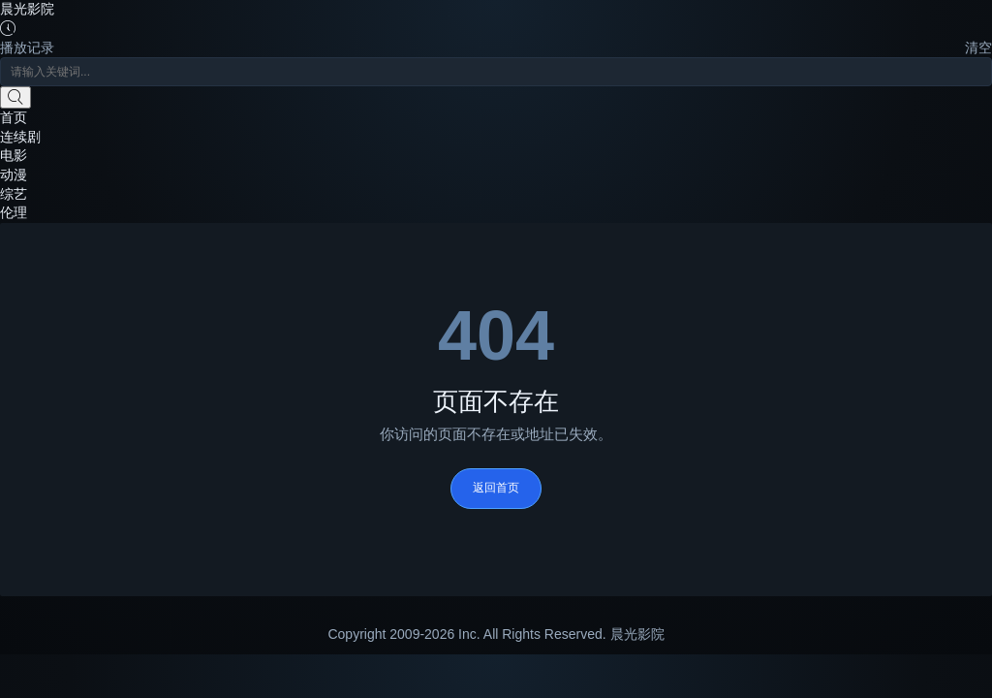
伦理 (13, 212)
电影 (13, 155)
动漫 (13, 174)
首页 (13, 117)
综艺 (13, 194)
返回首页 (496, 487)
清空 (978, 47)
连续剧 (20, 136)
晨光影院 (27, 8)
